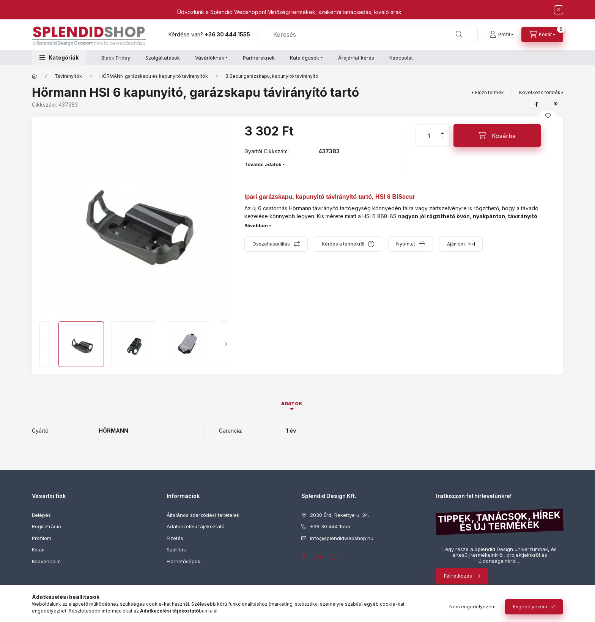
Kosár (38, 549)
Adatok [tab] (291, 403)
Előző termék (489, 92)
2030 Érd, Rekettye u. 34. (339, 515)
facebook (303, 557)
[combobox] (368, 34)
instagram (318, 557)
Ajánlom (456, 244)
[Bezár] (558, 9)
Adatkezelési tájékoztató (196, 526)
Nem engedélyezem (472, 606)
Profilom (41, 538)
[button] (59, 57)
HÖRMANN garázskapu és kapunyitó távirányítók (153, 76)
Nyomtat (405, 244)
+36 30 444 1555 (227, 34)
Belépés (41, 515)
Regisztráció (46, 526)
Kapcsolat (401, 58)
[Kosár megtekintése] (542, 34)
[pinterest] (555, 104)
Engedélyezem (530, 606)
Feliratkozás (458, 576)
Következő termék (539, 92)
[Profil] (501, 34)
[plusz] (442, 129)
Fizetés (175, 538)
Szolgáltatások (162, 58)
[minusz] (442, 140)
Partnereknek (259, 58)
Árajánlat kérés (356, 58)
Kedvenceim (46, 561)
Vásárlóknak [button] (209, 58)
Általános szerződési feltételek (203, 515)
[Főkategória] (34, 76)
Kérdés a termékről (343, 244)
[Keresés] (459, 34)
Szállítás (176, 549)
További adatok (262, 164)
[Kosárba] (497, 135)
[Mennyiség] (429, 135)
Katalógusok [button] (304, 58)
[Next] (224, 344)
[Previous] (44, 344)
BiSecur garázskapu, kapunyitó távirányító (271, 76)
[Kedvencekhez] (548, 115)
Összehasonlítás (271, 244)
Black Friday (115, 58)
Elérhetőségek (183, 561)
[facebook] (536, 104)
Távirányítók (68, 76)
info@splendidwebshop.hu (341, 538)
